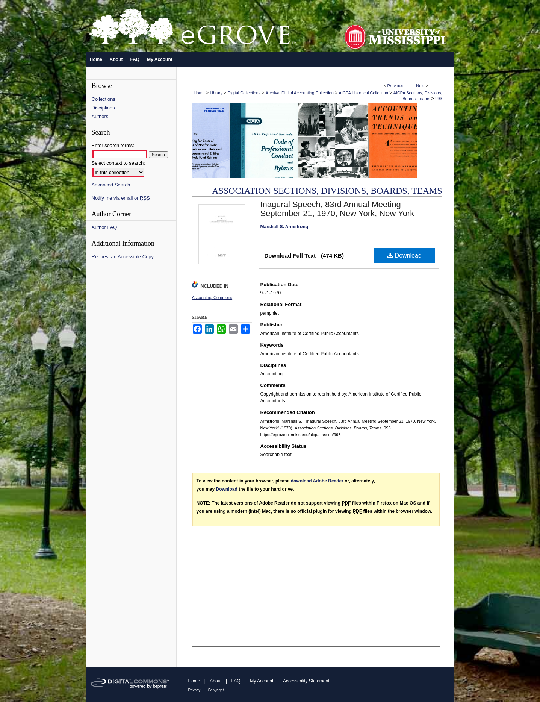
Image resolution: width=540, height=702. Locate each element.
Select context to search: (118, 163)
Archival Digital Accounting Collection (300, 93)
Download (404, 255)
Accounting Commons (212, 297)
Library (216, 93)
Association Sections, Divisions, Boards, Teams (327, 191)
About (215, 681)
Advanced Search (111, 185)
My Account (261, 681)
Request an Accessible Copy (123, 256)
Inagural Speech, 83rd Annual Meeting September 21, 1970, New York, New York (337, 209)
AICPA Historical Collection (363, 93)
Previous (395, 85)
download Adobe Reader (317, 481)
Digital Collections (244, 93)
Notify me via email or (121, 198)
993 (438, 98)
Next (420, 85)
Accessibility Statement (306, 681)
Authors (100, 116)
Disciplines (103, 108)
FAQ (235, 681)
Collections (104, 99)
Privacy (194, 690)
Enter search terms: (113, 145)
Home (199, 93)
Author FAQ (104, 227)
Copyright (216, 690)
